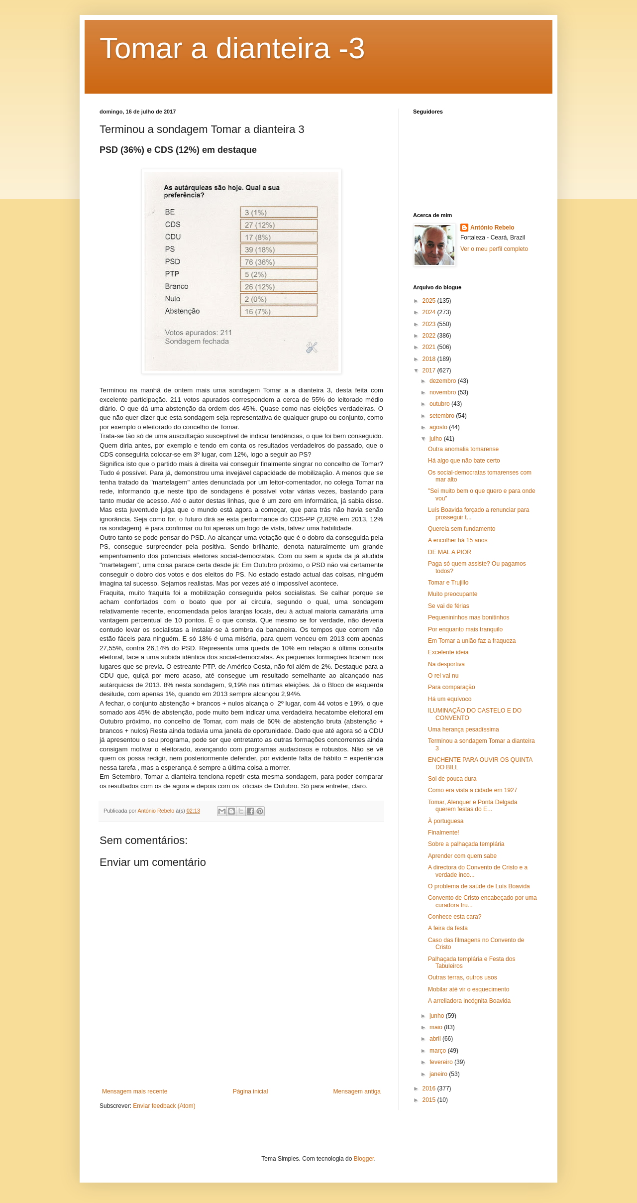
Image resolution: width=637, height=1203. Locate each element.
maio (436, 1027)
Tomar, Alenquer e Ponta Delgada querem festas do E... (472, 806)
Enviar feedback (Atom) (164, 1105)
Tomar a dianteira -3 (232, 48)
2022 (430, 335)
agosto (439, 427)
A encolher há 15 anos (457, 540)
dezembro (443, 380)
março (438, 1050)
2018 (430, 359)
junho (437, 1015)
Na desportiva (446, 664)
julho (436, 438)
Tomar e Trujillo (448, 582)
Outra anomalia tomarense (463, 449)
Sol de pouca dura (452, 778)
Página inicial (250, 1091)
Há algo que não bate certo (464, 460)
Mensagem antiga (357, 1091)
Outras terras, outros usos (462, 977)
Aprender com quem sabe (462, 855)
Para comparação (451, 687)
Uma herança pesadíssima (463, 729)
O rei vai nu (443, 675)
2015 (430, 1099)
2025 (430, 300)
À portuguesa (445, 821)
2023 (430, 324)
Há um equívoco (449, 699)
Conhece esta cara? (454, 916)
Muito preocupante (452, 594)
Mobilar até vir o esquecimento (468, 989)
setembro (442, 415)
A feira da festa (448, 928)
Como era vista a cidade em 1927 (472, 790)
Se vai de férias (448, 605)
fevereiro (441, 1062)
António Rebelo (492, 227)
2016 (430, 1088)
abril (435, 1038)
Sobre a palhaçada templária (466, 844)
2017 (430, 370)
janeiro (439, 1074)
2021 (430, 347)
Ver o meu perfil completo (494, 248)
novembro (443, 392)
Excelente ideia (448, 652)
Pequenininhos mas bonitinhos (468, 617)
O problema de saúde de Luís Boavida (479, 886)
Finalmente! (443, 832)
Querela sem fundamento (461, 528)
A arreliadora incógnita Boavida (469, 1000)
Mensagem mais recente (134, 1091)
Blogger (364, 1158)
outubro (440, 403)
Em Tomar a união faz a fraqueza (472, 640)
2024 (430, 312)
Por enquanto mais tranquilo (465, 629)
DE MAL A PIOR (449, 552)
